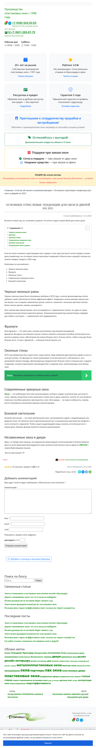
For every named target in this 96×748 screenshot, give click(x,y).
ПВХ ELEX (83, 445)
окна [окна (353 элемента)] (25, 670)
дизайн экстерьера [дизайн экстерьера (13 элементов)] (39, 661)
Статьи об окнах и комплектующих (33, 190)
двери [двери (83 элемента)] (56, 656)
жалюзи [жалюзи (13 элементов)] (55, 661)
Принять (48, 743)
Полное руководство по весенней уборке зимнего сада (28, 601)
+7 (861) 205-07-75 (23, 32)
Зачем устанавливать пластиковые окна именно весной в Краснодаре (36, 593)
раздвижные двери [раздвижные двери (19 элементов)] (49, 676)
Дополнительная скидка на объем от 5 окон (48, 142)
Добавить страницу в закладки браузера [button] (29, 559)
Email (7, 524)
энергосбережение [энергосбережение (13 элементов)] (18, 683)
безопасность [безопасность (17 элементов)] (37, 657)
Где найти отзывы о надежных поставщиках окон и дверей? (31, 641)
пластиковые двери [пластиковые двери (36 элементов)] (73, 670)
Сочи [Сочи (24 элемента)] (63, 653)
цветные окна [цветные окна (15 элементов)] (66, 680)
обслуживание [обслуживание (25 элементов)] (12, 670)
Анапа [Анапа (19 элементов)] (7, 653)
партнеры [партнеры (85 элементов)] (37, 670)
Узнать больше (25, 76)
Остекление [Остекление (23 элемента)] (54, 653)
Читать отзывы (70, 76)
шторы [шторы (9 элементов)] (74, 680)
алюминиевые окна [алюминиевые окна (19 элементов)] (14, 657)
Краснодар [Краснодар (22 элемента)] (28, 653)
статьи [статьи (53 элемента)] (85, 676)
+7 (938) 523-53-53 (24, 22)
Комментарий (11, 487)
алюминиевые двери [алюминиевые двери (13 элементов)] (75, 653)
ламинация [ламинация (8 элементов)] (74, 661)
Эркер (7, 394)
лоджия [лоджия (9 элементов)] (13, 666)
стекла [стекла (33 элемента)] (8, 680)
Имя (7, 518)
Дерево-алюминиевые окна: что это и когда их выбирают (30, 597)
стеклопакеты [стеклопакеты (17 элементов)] (25, 680)
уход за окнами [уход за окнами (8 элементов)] (53, 680)
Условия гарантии (70, 106)
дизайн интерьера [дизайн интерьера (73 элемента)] (17, 660)
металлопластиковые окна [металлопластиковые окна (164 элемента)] (39, 665)
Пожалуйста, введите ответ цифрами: (20, 535)
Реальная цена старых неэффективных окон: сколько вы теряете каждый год (39, 608)
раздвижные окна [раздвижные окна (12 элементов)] (66, 677)
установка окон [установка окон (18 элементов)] (40, 680)
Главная (8, 190)
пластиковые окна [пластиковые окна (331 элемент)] (22, 675)
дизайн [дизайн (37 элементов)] (81, 656)
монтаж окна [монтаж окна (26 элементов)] (69, 665)
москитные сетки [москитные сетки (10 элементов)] (83, 666)
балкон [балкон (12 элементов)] (27, 657)
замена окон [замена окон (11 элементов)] (64, 661)
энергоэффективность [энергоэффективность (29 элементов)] (38, 683)
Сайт (6, 529)
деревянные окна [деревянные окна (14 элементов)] (69, 657)
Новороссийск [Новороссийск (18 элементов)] (41, 653)
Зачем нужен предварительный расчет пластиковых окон (30, 604)
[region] (48, 739)
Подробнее (25, 106)
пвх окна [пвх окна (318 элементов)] (53, 670)
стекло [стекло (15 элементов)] (16, 680)
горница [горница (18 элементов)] (48, 657)
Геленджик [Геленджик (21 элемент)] (16, 653)
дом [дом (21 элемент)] (49, 661)
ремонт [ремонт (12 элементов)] (78, 677)
